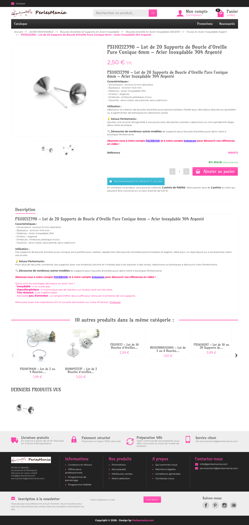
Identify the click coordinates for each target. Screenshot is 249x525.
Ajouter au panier (215, 171)
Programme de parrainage (75, 478)
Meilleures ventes (122, 473)
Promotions (205, 24)
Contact (18, 3)
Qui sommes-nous (166, 464)
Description (25, 209)
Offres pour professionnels (73, 471)
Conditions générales (167, 473)
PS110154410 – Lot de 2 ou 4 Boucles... (37, 370)
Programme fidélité (79, 484)
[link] (205, 505)
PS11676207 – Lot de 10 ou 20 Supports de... (211, 346)
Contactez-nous (164, 478)
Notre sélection (121, 478)
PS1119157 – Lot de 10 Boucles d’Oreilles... (124, 346)
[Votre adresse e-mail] (115, 499)
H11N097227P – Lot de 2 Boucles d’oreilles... (81, 370)
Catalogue (20, 24)
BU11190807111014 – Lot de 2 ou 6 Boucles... (168, 349)
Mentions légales (165, 469)
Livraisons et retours (80, 464)
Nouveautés (227, 24)
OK (153, 13)
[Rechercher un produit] (120, 13)
